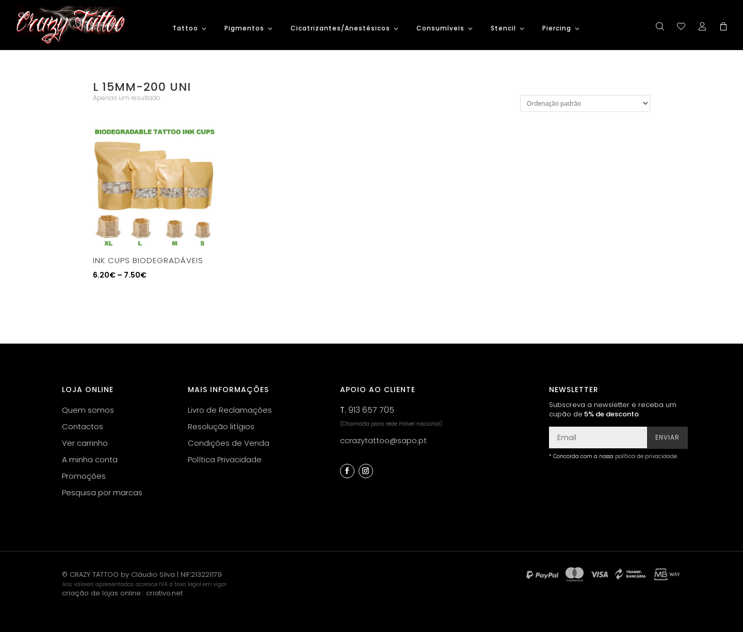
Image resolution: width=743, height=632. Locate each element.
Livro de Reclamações (230, 409)
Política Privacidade (225, 459)
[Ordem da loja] (585, 103)
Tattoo (185, 29)
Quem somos (88, 409)
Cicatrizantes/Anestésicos (340, 29)
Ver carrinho (85, 442)
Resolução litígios (221, 426)
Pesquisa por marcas (102, 492)
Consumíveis (440, 29)
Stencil (503, 29)
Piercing (556, 29)
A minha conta (90, 459)
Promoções (84, 476)
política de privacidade (646, 456)
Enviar (667, 437)
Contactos (82, 426)
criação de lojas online (101, 593)
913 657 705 (371, 410)
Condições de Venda (228, 442)
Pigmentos (244, 29)
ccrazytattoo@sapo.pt (383, 440)
